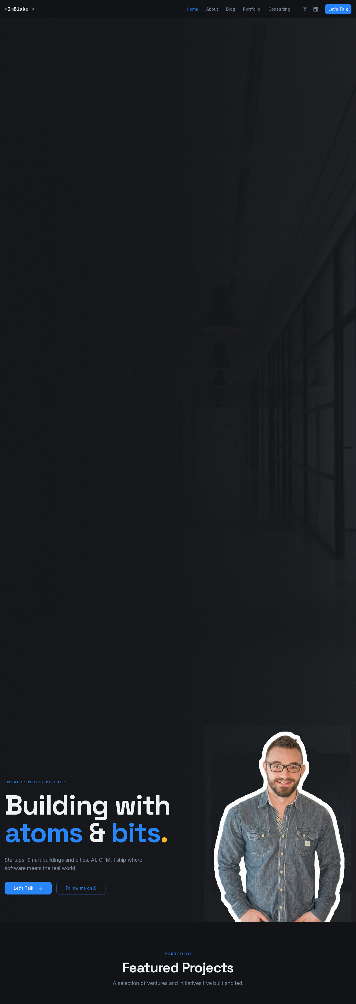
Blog (230, 9)
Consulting (279, 9)
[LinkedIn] (315, 9)
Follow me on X (81, 888)
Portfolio (251, 9)
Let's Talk (338, 9)
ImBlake (19, 9)
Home (192, 9)
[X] (305, 9)
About (212, 9)
